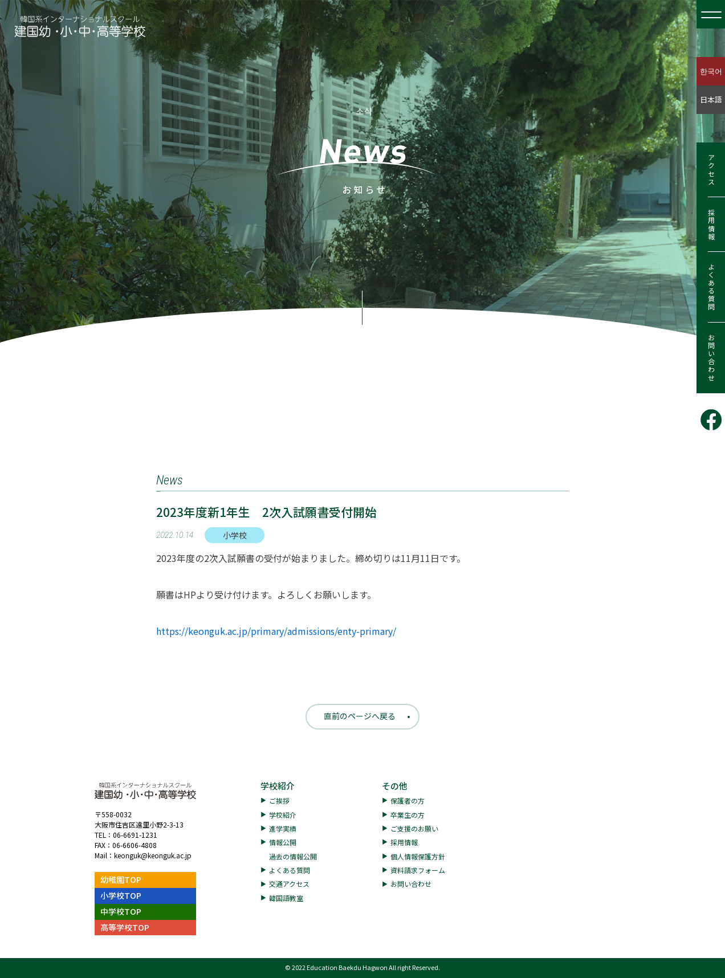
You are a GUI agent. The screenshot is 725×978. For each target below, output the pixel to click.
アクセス (711, 170)
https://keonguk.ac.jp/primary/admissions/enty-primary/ (276, 631)
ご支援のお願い (414, 828)
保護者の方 (407, 800)
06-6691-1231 (135, 835)
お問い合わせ (711, 358)
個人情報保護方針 (417, 856)
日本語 (711, 99)
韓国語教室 (286, 898)
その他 (395, 786)
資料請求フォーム (417, 870)
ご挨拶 (279, 800)
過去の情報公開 (293, 856)
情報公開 (282, 842)
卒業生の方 (407, 815)
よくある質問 (711, 287)
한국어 (711, 71)
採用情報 (711, 225)
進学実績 (282, 828)
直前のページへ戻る (360, 716)
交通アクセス (289, 884)
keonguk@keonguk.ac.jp (153, 855)
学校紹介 (277, 786)
